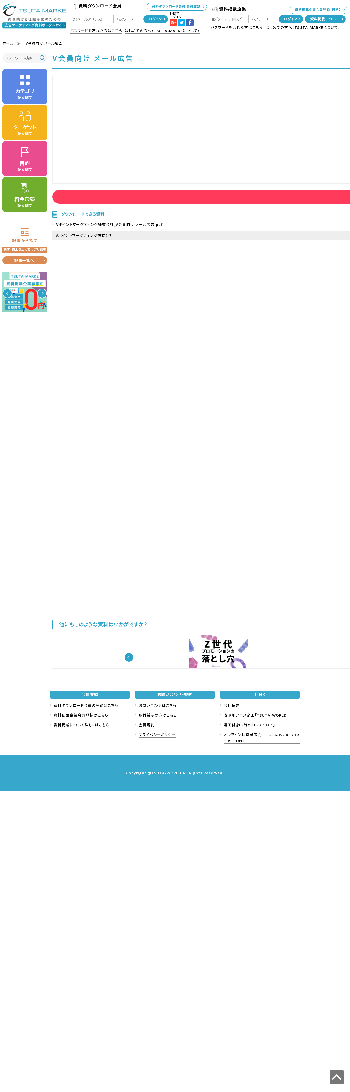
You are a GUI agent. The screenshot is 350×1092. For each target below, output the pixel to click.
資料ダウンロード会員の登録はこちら (86, 1006)
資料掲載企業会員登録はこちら (81, 1016)
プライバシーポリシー (157, 1035)
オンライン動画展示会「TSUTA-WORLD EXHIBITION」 (262, 1038)
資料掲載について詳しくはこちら (82, 1025)
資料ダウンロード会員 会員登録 (176, 6)
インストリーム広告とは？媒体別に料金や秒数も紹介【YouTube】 (124, 901)
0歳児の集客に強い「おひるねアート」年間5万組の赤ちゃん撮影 (223, 901)
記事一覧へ (24, 260)
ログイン (155, 19)
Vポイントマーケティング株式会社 (85, 245)
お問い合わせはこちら (157, 1006)
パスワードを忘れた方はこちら (96, 30)
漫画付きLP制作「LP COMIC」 (250, 1025)
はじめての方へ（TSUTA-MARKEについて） (162, 30)
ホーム (7, 43)
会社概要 (232, 1006)
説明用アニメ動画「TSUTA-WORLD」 (256, 1016)
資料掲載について (324, 19)
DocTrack (261, 895)
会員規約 (147, 1025)
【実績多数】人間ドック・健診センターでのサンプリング (224, 960)
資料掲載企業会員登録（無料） (318, 9)
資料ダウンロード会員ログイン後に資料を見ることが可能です (103, 199)
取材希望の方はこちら (158, 1016)
